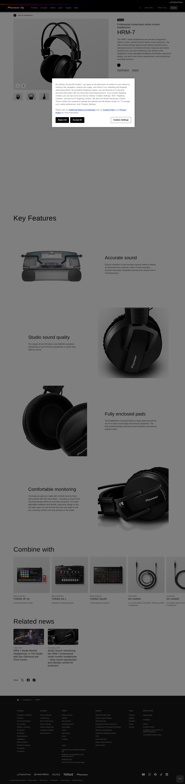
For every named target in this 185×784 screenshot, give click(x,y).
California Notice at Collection (82, 110)
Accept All (77, 120)
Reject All (62, 120)
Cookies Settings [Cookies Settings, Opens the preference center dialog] (121, 120)
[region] (93, 102)
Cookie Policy (109, 110)
